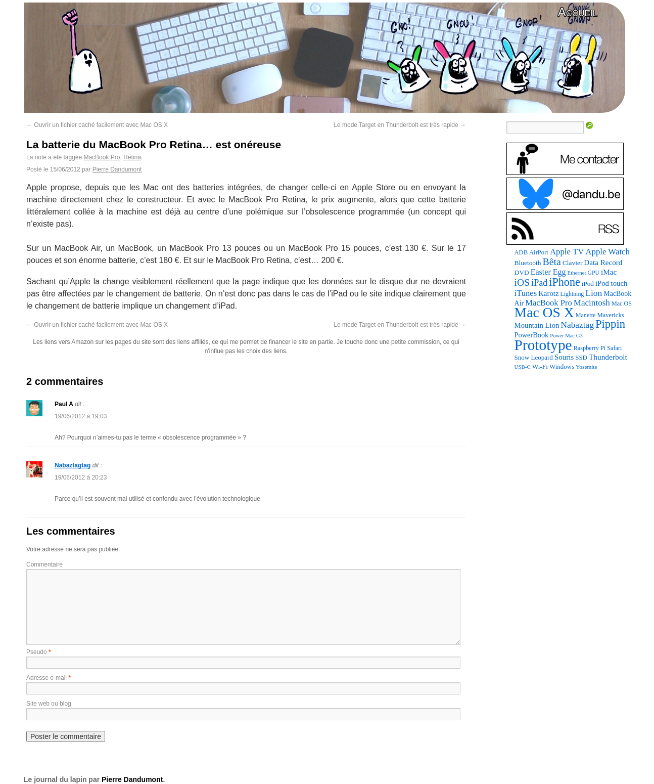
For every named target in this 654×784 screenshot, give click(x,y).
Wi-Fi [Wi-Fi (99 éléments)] (540, 366)
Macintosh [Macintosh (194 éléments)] (592, 303)
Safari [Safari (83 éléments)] (614, 348)
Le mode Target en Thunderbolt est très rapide (400, 124)
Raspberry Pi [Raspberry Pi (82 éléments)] (590, 348)
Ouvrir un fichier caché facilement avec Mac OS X (97, 124)
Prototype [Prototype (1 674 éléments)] (543, 345)
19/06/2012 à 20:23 (81, 477)
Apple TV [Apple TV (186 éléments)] (567, 251)
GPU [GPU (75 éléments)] (593, 273)
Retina (132, 157)
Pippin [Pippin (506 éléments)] (610, 324)
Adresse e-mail (46, 677)
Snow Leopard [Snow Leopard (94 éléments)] (534, 357)
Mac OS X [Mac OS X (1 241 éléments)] (544, 312)
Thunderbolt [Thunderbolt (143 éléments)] (608, 357)
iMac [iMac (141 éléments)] (609, 272)
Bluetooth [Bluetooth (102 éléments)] (528, 263)
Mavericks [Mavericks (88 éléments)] (610, 315)
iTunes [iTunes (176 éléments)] (526, 293)
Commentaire (44, 564)
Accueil (577, 12)
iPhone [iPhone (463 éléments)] (564, 282)
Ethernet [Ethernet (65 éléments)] (577, 273)
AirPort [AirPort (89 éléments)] (538, 252)
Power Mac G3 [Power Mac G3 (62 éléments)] (566, 335)
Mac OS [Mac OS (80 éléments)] (622, 303)
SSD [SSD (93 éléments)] (581, 357)
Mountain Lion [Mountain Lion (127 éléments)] (537, 325)
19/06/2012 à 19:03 (81, 416)
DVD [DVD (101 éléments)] (522, 272)
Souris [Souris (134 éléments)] (564, 357)
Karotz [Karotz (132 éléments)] (548, 293)
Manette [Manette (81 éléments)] (586, 315)
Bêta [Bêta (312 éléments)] (551, 261)
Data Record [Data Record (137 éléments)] (603, 262)
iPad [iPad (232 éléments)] (539, 283)
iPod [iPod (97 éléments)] (588, 283)
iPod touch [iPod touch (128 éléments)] (611, 283)
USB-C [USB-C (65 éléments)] (523, 367)
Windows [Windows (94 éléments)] (561, 366)
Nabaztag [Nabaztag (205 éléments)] (577, 325)
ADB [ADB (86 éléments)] (521, 252)
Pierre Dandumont (117, 169)
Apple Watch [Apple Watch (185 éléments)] (607, 251)
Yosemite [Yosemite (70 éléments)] (586, 367)
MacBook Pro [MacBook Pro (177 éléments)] (548, 303)
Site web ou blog (48, 703)
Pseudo (36, 652)
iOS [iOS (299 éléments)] (522, 282)
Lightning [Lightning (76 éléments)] (572, 293)
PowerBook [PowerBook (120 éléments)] (532, 335)
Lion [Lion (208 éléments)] (593, 293)
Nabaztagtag (72, 465)
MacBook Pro (101, 157)
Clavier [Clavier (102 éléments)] (572, 263)
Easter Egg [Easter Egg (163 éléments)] (548, 272)
